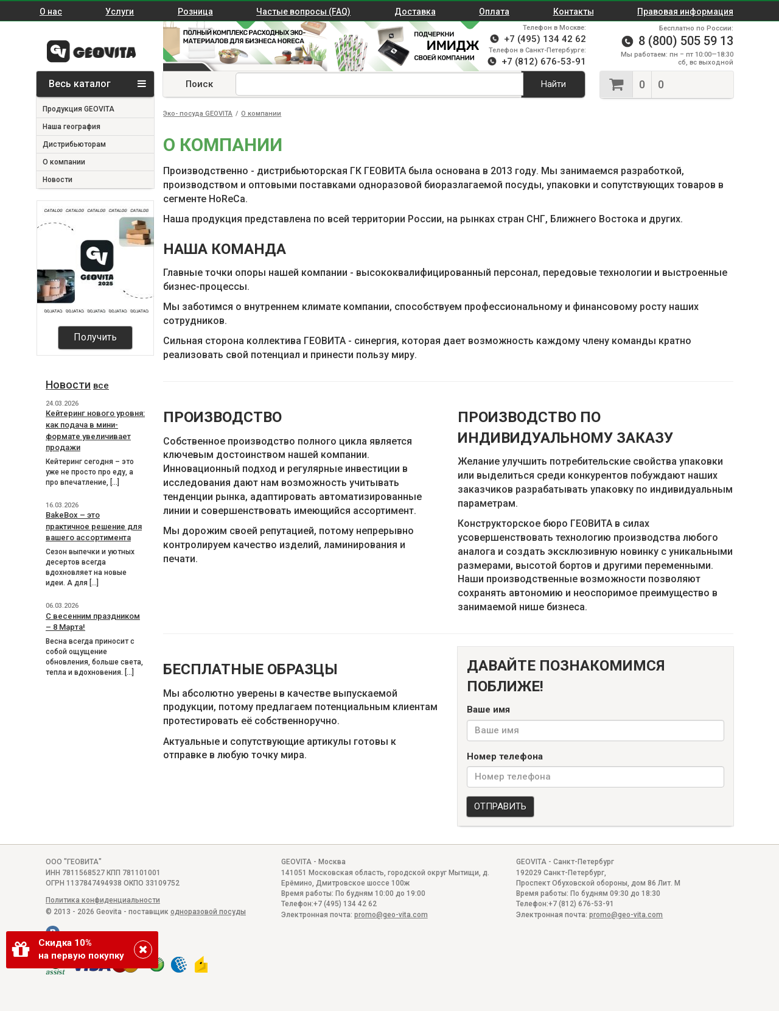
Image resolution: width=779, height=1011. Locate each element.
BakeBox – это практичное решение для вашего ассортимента (94, 526)
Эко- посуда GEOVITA (197, 114)
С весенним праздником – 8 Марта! (93, 621)
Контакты (573, 11)
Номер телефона (505, 756)
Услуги (119, 11)
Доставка (415, 11)
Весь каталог (97, 84)
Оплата (494, 11)
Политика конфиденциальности (103, 900)
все (101, 385)
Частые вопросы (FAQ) (303, 11)
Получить (95, 337)
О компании (64, 162)
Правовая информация (685, 11)
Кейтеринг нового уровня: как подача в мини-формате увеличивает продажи (95, 430)
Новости (57, 179)
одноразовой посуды (208, 911)
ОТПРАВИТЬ (500, 806)
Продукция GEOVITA (78, 109)
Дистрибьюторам (74, 144)
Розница (195, 11)
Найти (553, 84)
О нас (51, 11)
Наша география (71, 126)
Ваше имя (488, 709)
